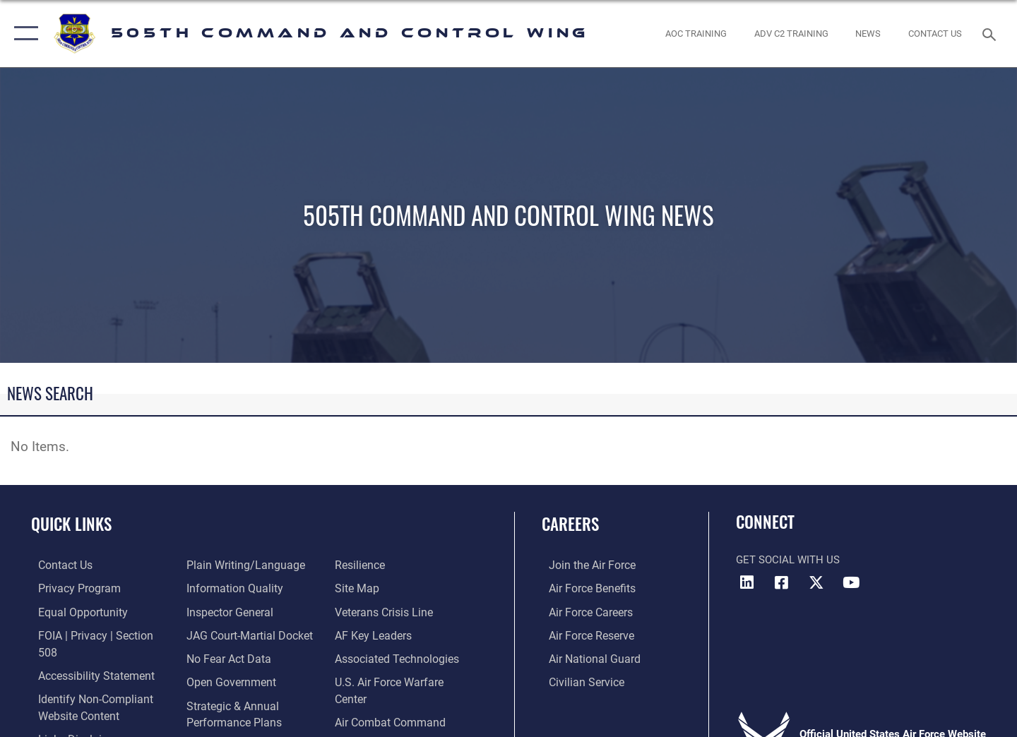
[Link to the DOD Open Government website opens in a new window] (226, 657)
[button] (23, 33)
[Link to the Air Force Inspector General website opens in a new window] (226, 588)
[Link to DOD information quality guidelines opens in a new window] (229, 564)
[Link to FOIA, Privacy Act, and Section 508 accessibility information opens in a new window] (95, 634)
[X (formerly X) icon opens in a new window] (816, 582)
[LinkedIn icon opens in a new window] (746, 582)
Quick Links (71, 524)
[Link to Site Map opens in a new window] (358, 564)
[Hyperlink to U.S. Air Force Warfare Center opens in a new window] (406, 657)
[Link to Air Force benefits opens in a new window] (584, 588)
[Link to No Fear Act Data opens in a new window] (225, 634)
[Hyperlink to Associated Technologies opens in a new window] (397, 634)
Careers (570, 524)
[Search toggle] (991, 33)
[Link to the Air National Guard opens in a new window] (585, 657)
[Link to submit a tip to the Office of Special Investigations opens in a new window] (212, 720)
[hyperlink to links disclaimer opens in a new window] (70, 720)
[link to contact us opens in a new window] (935, 33)
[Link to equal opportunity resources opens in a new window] (73, 610)
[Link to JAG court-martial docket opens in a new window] (245, 610)
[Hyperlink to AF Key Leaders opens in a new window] (373, 610)
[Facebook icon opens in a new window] (781, 582)
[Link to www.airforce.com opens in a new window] (584, 564)
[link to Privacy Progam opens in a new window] (69, 588)
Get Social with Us (788, 559)
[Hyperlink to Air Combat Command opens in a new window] (389, 680)
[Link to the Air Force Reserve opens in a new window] (583, 634)
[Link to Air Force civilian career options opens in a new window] (578, 680)
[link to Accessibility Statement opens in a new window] (87, 657)
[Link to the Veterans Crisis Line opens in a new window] (384, 588)
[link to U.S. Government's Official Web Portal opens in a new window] (357, 703)
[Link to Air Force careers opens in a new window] (583, 610)
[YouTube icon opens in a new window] (851, 582)
